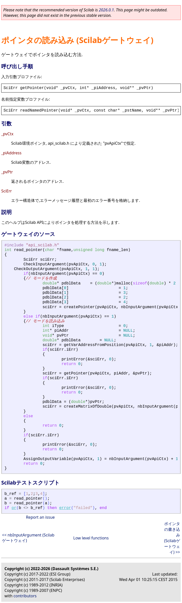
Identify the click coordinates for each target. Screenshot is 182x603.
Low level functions (91, 538)
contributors (25, 596)
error (65, 508)
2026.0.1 (106, 10)
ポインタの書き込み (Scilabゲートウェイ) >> (172, 538)
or (14, 508)
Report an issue (40, 517)
